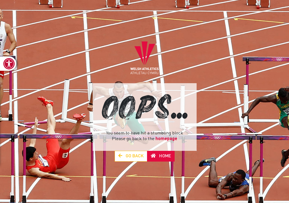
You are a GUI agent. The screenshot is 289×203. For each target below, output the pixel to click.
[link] (8, 63)
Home (161, 156)
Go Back (131, 156)
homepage (166, 139)
